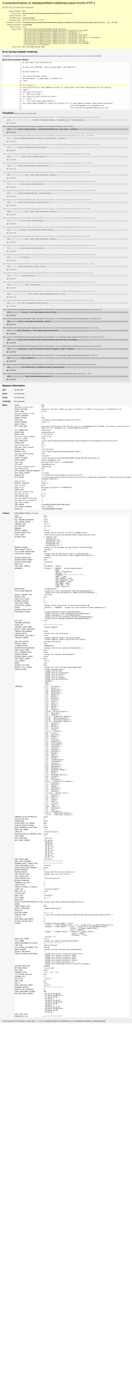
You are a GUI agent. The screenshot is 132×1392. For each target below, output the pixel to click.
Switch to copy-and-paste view (25, 123)
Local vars (11, 133)
